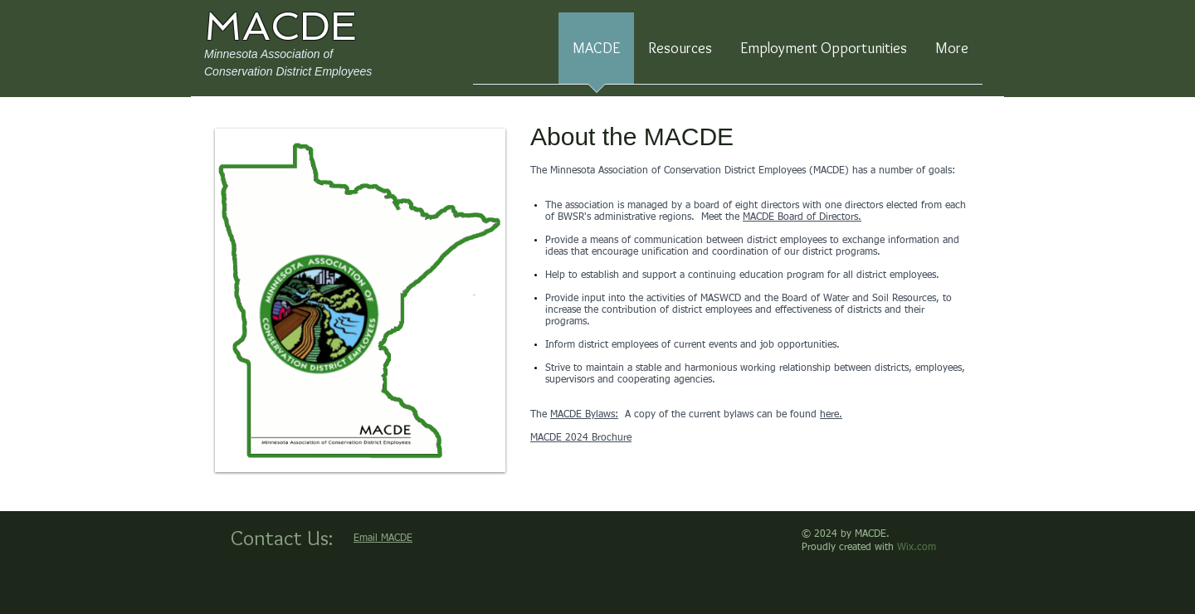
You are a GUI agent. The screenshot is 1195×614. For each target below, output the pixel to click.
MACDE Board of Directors (800, 217)
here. (831, 415)
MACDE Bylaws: (584, 415)
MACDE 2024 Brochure (581, 438)
